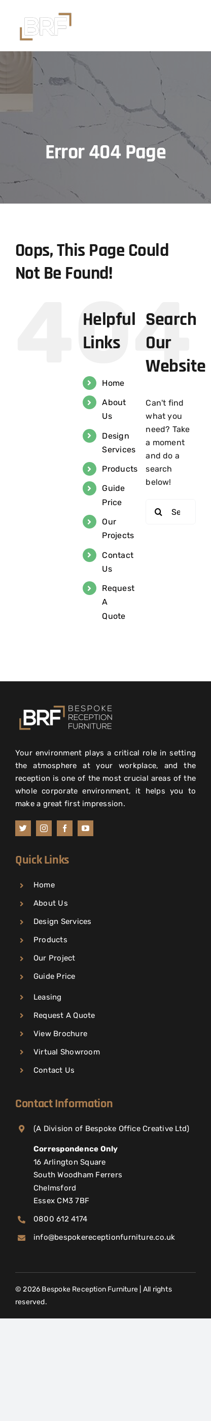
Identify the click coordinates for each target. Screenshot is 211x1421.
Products (119, 469)
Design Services (62, 921)
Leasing (47, 997)
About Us (50, 903)
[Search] (158, 511)
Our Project (54, 958)
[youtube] (85, 828)
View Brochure (60, 1033)
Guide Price (54, 976)
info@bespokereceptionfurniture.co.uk (104, 1237)
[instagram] (44, 828)
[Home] (66, 705)
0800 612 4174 (60, 1219)
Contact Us (54, 1070)
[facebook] (65, 828)
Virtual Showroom (66, 1051)
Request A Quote (64, 1015)
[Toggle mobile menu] (190, 23)
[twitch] (23, 828)
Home (113, 383)
